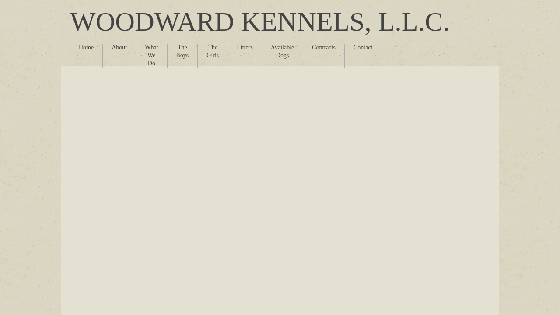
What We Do (151, 55)
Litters (245, 47)
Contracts (324, 47)
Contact (363, 47)
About (119, 47)
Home (86, 47)
